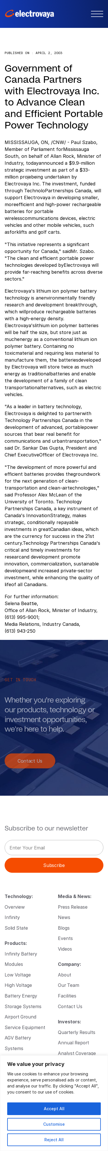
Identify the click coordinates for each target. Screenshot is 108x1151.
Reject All (54, 1140)
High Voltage (18, 985)
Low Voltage (18, 974)
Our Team (68, 985)
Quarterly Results (76, 1032)
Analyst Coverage (77, 1053)
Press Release (73, 906)
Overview (15, 906)
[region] (54, 1103)
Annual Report (73, 1042)
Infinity (12, 917)
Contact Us (30, 764)
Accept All (54, 1109)
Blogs (64, 927)
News (64, 917)
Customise (54, 1124)
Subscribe (54, 865)
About (64, 974)
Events (65, 938)
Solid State (16, 927)
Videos (65, 948)
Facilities (67, 995)
